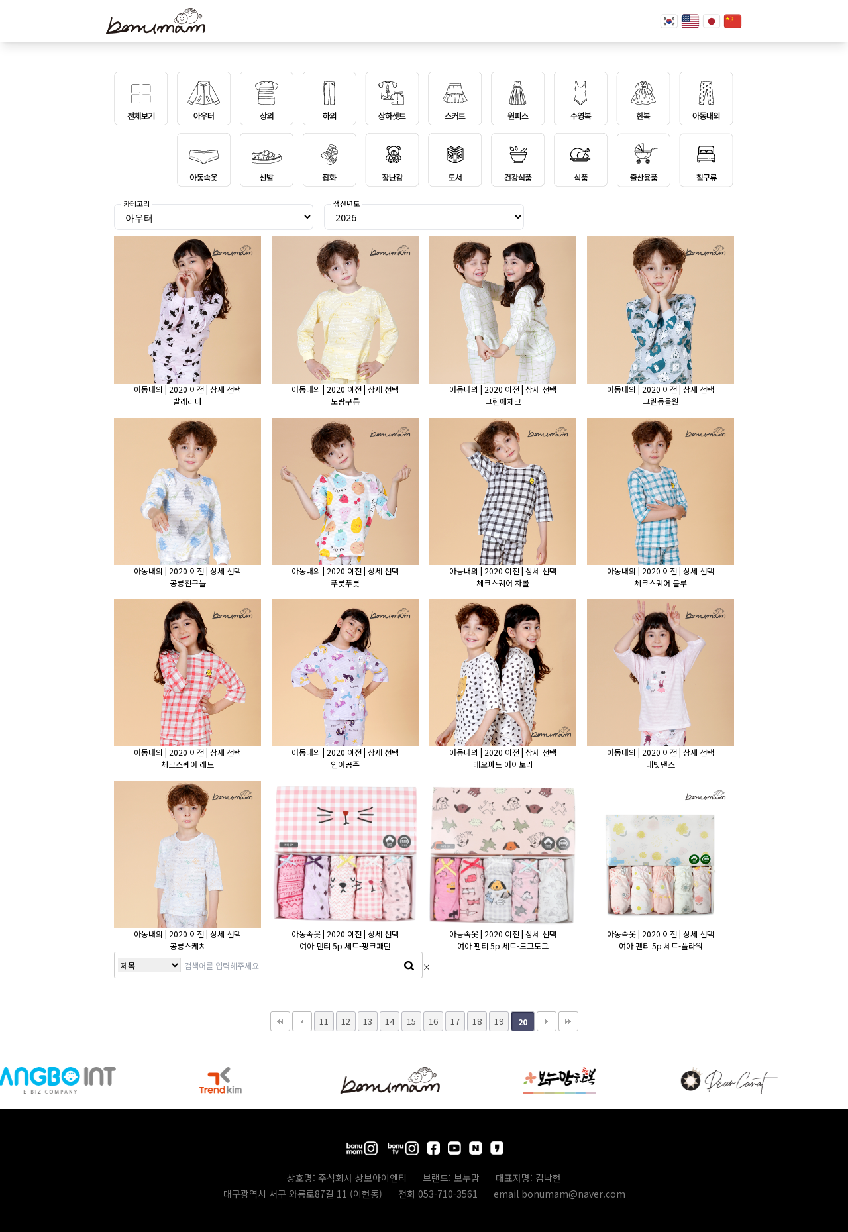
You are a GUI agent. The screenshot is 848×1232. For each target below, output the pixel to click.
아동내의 (148, 389)
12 (345, 1021)
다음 (546, 1021)
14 (389, 1021)
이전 (302, 1021)
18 (477, 1021)
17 (455, 1021)
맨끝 (568, 1021)
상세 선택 (225, 389)
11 (324, 1021)
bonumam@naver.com (573, 1193)
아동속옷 (306, 933)
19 (499, 1021)
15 (411, 1021)
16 (433, 1021)
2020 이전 (186, 389)
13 (367, 1021)
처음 (280, 1021)
